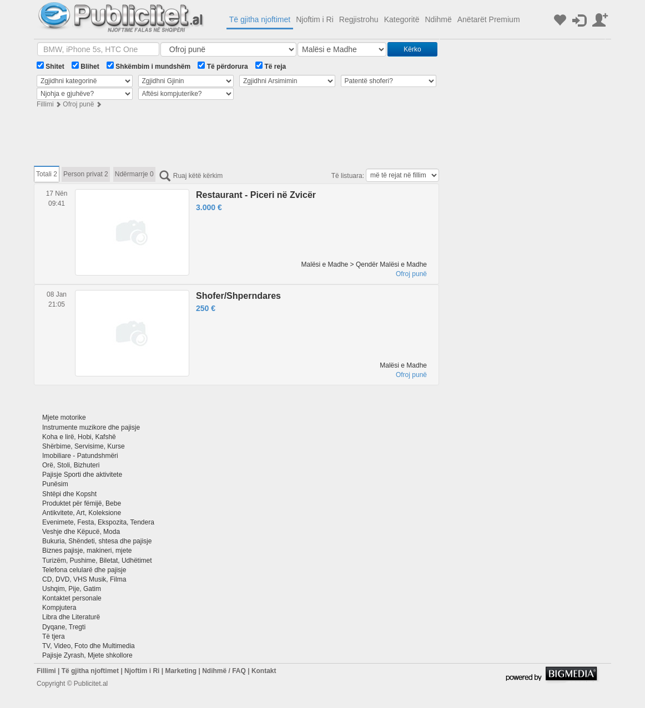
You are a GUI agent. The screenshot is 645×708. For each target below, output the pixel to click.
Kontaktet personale (72, 598)
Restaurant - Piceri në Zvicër (256, 195)
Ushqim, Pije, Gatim (71, 589)
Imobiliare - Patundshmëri (80, 456)
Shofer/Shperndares (238, 295)
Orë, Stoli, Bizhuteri (70, 465)
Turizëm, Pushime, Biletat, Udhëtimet (97, 560)
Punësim (55, 484)
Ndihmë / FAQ (224, 671)
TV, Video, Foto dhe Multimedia (88, 646)
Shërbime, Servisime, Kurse (83, 446)
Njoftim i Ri (315, 19)
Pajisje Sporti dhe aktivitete (82, 474)
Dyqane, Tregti (63, 627)
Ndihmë (438, 19)
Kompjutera (59, 608)
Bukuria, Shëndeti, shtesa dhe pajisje (97, 541)
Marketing (180, 671)
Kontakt (263, 671)
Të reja (270, 66)
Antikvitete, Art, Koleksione (81, 513)
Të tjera (53, 636)
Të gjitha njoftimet (260, 19)
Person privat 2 (85, 174)
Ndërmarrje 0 (134, 174)
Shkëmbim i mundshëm (148, 66)
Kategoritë (402, 19)
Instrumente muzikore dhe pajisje (91, 427)
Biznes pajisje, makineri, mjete (87, 550)
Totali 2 (46, 174)
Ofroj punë (78, 104)
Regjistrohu (359, 19)
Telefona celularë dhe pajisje (84, 570)
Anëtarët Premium (488, 19)
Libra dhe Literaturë (71, 617)
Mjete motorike (64, 417)
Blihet (85, 66)
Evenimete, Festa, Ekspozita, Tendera (98, 522)
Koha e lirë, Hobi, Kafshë (79, 437)
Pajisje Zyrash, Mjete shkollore (87, 655)
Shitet (50, 66)
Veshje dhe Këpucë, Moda (81, 532)
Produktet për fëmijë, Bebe (81, 503)
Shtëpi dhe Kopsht (69, 494)
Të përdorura (223, 66)
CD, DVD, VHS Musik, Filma (84, 579)
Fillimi (45, 104)
